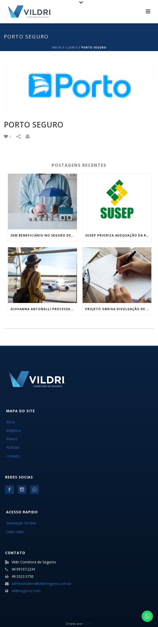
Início (57, 47)
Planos (11, 438)
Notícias (13, 447)
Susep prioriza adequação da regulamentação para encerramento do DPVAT (118, 235)
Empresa (13, 430)
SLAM (88, 623)
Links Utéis (15, 531)
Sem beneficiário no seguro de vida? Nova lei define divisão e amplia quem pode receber (43, 235)
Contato (13, 456)
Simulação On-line (21, 523)
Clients (71, 47)
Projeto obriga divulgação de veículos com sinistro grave (118, 309)
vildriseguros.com (26, 591)
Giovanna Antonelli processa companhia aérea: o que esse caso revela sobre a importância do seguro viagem (43, 309)
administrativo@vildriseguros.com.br (41, 583)
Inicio (10, 421)
